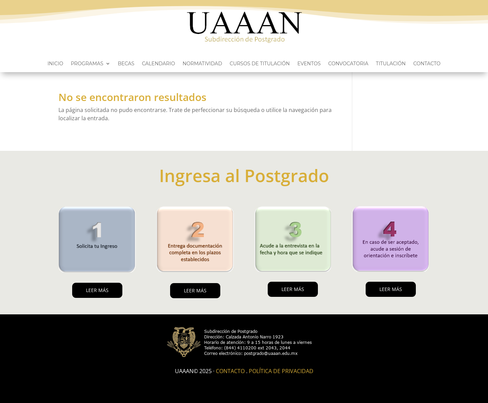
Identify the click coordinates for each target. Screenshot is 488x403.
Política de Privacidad (281, 371)
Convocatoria (348, 64)
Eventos (309, 64)
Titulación (391, 64)
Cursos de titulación (260, 64)
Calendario (158, 64)
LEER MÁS (97, 290)
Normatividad (202, 64)
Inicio (55, 64)
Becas (126, 64)
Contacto (426, 64)
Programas (87, 64)
